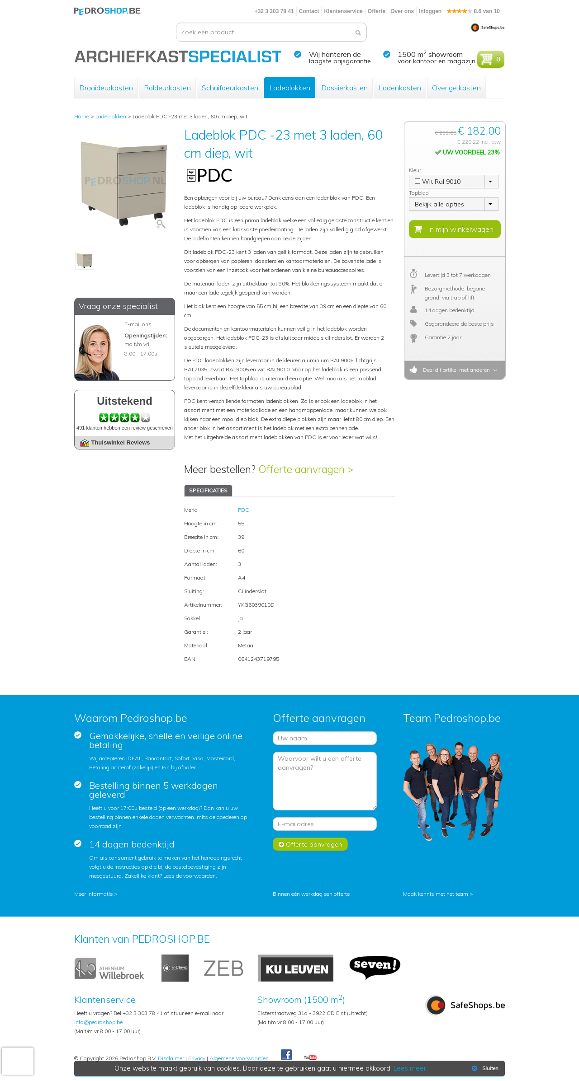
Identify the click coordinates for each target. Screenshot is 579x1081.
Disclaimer (171, 1058)
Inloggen (430, 11)
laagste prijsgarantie (340, 61)
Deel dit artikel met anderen (455, 369)
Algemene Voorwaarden (239, 1058)
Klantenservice (343, 11)
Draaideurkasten (106, 87)
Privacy (196, 1058)
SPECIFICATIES (208, 490)
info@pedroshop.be (98, 1022)
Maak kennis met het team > (438, 893)
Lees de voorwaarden (189, 875)
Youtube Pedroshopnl (310, 1058)
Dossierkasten (344, 87)
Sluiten (484, 1068)
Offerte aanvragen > (305, 469)
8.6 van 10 (473, 11)
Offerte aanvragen (310, 844)
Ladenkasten (400, 87)
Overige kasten (456, 87)
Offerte (376, 11)
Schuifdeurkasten (230, 87)
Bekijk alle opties (439, 204)
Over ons (402, 11)
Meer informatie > (96, 893)
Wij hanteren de (335, 54)
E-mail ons (138, 324)
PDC (243, 509)
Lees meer (410, 1068)
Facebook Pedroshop (286, 1055)
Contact (309, 11)
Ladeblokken (289, 87)
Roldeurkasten (167, 87)
